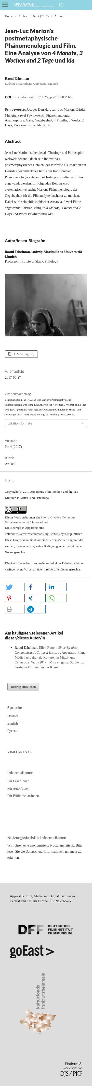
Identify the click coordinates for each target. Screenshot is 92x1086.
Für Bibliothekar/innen (23, 796)
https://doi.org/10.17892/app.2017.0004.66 (42, 97)
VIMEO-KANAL (19, 752)
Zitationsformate (20, 423)
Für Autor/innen (18, 788)
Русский (13, 731)
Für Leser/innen (18, 781)
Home (9, 16)
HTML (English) (23, 354)
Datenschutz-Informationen (44, 851)
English (12, 723)
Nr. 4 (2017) (41, 16)
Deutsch (13, 716)
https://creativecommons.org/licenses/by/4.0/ (41, 534)
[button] (15, 587)
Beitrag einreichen (23, 687)
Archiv (22, 16)
